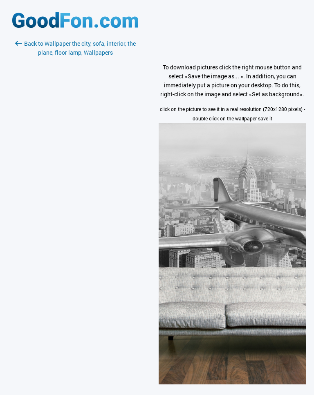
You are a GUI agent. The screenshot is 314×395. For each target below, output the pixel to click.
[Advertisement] (75, 153)
